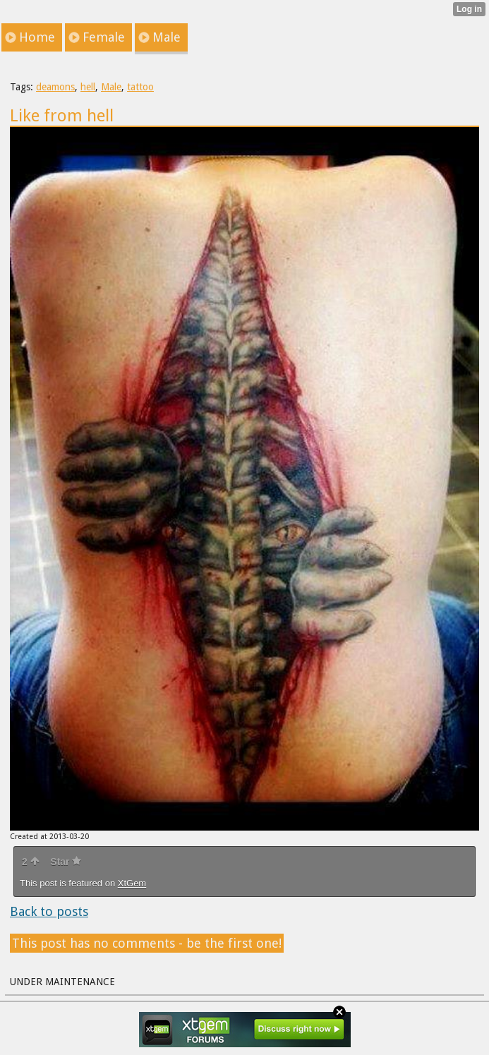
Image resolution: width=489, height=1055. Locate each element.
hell (87, 86)
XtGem (132, 883)
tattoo (140, 86)
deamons (55, 86)
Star (65, 861)
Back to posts (49, 911)
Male (111, 86)
